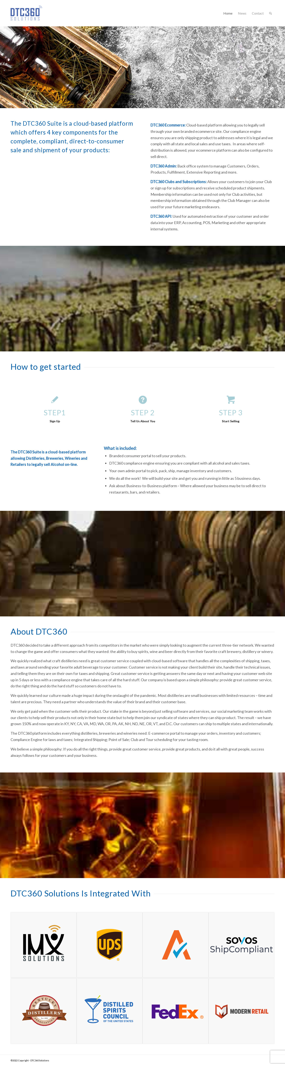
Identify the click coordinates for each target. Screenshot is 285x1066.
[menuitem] (228, 13)
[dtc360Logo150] (26, 18)
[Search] (270, 13)
